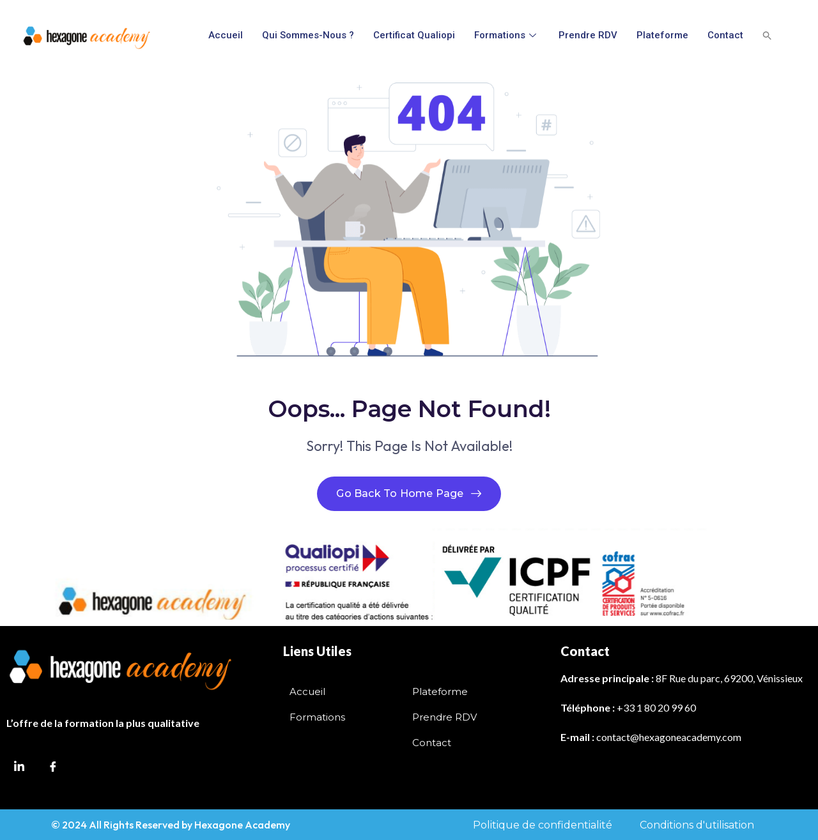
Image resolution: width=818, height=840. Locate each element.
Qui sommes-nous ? (308, 35)
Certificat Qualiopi (414, 35)
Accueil (225, 35)
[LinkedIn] (19, 773)
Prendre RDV (588, 35)
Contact (725, 35)
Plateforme (662, 35)
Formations (506, 35)
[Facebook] (53, 774)
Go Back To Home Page (408, 493)
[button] (767, 35)
